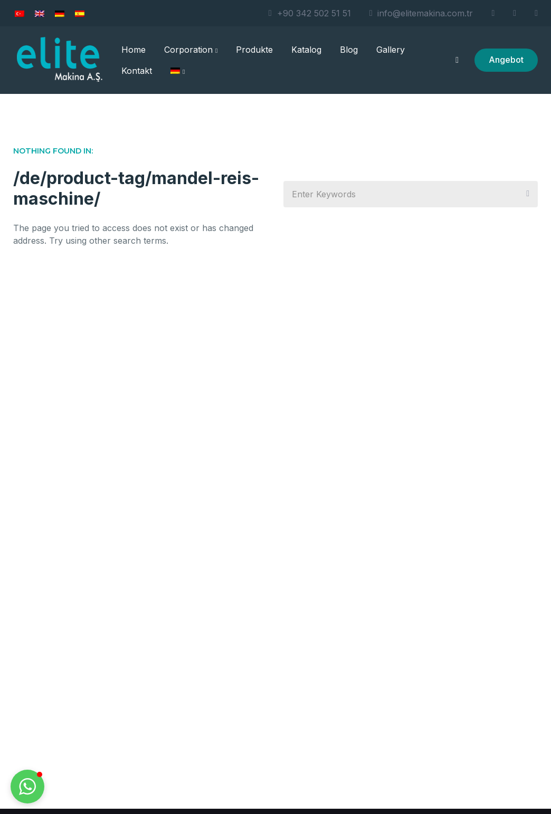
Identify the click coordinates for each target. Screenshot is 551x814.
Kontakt (136, 70)
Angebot (506, 59)
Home (133, 49)
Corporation (190, 49)
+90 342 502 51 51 (310, 13)
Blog (349, 49)
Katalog (306, 49)
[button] (27, 786)
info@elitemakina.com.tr (421, 13)
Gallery (390, 49)
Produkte (254, 49)
